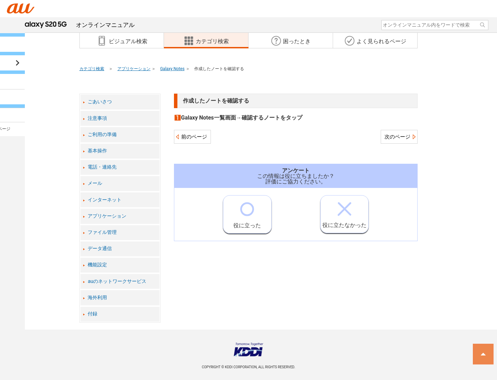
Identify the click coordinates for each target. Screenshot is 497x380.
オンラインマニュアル (77, 24)
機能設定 (97, 265)
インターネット (104, 200)
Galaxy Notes (172, 68)
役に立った (247, 212)
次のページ (397, 137)
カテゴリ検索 (91, 68)
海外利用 (97, 298)
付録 (92, 314)
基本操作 (97, 151)
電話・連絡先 (102, 167)
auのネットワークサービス (117, 281)
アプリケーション (133, 68)
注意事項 (97, 118)
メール (95, 183)
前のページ (194, 137)
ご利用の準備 (102, 134)
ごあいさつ (100, 102)
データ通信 (100, 248)
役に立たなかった (344, 212)
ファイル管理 (102, 232)
